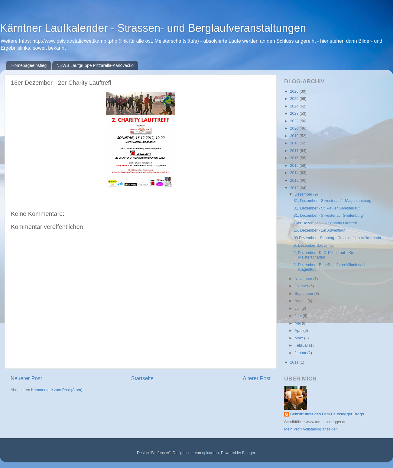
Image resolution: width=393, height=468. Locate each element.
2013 (295, 180)
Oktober (302, 286)
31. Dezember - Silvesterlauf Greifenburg (328, 215)
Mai (298, 323)
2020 (295, 128)
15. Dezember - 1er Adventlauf (319, 230)
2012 (295, 188)
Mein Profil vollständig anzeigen (311, 429)
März (299, 338)
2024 (295, 106)
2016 (295, 158)
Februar (302, 345)
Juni (299, 316)
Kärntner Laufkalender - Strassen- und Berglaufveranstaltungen (153, 28)
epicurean (210, 453)
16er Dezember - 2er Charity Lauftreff (325, 223)
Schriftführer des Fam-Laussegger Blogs (327, 414)
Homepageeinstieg (29, 65)
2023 (295, 113)
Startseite (142, 378)
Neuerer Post (26, 378)
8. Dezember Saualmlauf (315, 245)
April (299, 330)
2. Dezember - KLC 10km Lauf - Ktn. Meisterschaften (324, 255)
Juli (298, 308)
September (304, 294)
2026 (295, 91)
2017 (295, 151)
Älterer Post (257, 378)
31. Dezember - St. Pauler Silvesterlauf (326, 208)
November (304, 279)
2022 (295, 121)
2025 (295, 99)
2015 (295, 165)
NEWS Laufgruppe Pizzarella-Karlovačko (95, 65)
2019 (295, 136)
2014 (295, 173)
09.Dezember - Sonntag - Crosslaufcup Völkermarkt (337, 238)
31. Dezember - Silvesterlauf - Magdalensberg (332, 201)
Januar (301, 353)
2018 (295, 143)
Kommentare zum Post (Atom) (56, 390)
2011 (295, 362)
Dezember (304, 194)
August (301, 301)
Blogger (248, 453)
